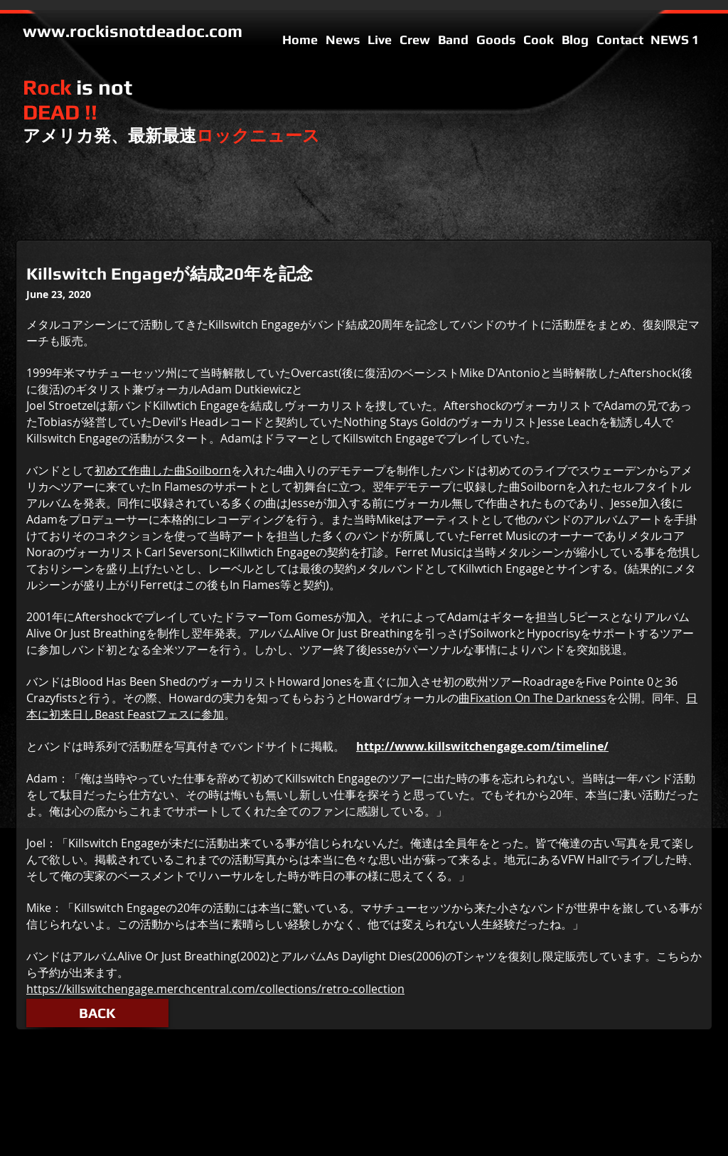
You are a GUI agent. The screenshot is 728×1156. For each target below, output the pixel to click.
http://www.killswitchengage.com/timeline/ (482, 746)
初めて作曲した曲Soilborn (163, 470)
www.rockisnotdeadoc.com (132, 31)
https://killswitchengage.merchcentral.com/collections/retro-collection (215, 989)
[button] (97, 1013)
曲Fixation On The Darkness (532, 698)
